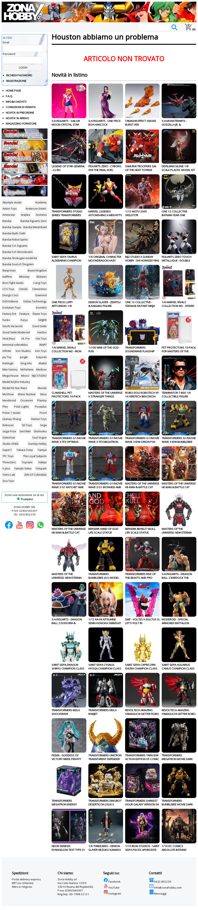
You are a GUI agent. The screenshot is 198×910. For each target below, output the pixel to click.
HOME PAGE (13, 90)
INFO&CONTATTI (16, 102)
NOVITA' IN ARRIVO (17, 118)
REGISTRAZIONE (16, 81)
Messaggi (157, 893)
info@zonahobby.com (165, 887)
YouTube (111, 887)
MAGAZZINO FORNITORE (21, 123)
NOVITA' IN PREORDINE (20, 112)
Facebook (112, 881)
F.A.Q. (9, 96)
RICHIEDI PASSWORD (19, 75)
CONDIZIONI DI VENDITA (21, 107)
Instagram (112, 893)
